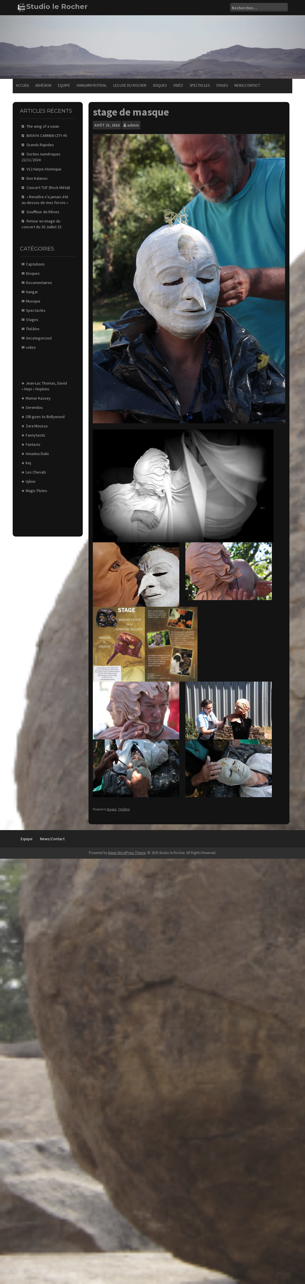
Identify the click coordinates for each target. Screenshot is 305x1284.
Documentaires (39, 282)
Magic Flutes (36, 490)
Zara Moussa (37, 425)
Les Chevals (36, 472)
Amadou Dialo (37, 453)
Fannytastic (36, 435)
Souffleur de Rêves (43, 211)
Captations (35, 264)
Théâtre (124, 809)
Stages (222, 85)
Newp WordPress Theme (127, 852)
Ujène (30, 481)
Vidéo (178, 85)
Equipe (64, 85)
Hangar (32, 291)
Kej (28, 462)
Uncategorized (39, 338)
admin (133, 125)
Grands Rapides (40, 144)
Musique (33, 301)
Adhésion (43, 85)
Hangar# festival (92, 85)
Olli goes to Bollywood (45, 416)
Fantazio (33, 444)
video (31, 347)
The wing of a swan (43, 126)
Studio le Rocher (57, 6)
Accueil (22, 85)
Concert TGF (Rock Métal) (48, 187)
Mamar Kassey (38, 398)
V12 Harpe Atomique (44, 169)
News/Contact (247, 85)
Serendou (34, 407)
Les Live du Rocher (129, 85)
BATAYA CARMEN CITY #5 (47, 135)
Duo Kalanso (37, 178)
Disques (160, 85)
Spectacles (200, 85)
